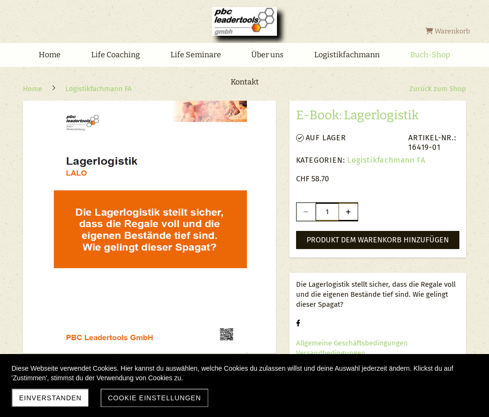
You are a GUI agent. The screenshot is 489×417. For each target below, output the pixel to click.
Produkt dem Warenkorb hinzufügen (378, 239)
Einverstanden (50, 398)
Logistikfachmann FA (386, 160)
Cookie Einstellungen (154, 398)
